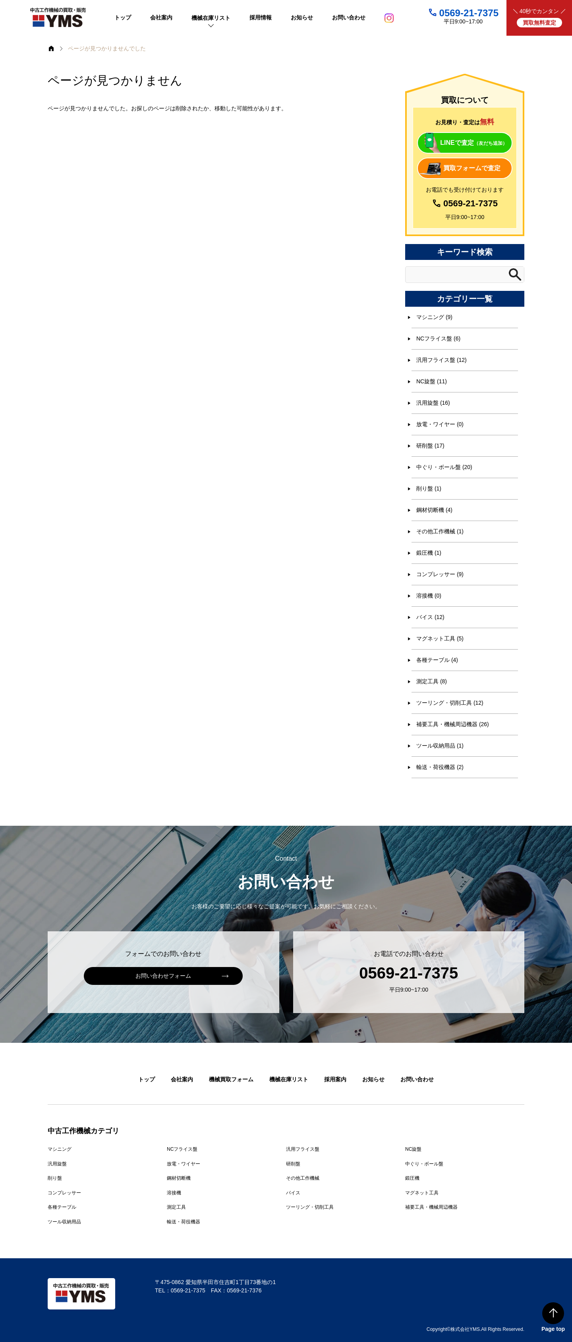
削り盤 (55, 1178)
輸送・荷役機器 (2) (440, 767)
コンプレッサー (64, 1193)
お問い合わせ (417, 1079)
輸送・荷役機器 (183, 1222)
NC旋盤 (413, 1149)
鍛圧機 (412, 1178)
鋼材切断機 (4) (434, 510)
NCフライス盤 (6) (438, 338)
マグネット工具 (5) (440, 638)
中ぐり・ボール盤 (424, 1164)
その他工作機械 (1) (440, 531)
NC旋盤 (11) (431, 381)
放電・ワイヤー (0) (440, 424)
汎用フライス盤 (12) (441, 360)
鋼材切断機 (179, 1178)
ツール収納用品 (64, 1222)
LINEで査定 (473, 142)
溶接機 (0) (428, 595)
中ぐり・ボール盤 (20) (444, 467)
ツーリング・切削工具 (310, 1207)
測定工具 (176, 1207)
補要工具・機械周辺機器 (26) (452, 724)
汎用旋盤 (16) (433, 403)
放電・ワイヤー (183, 1164)
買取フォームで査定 (471, 168)
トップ (146, 1079)
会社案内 (182, 1079)
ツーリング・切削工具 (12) (449, 703)
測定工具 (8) (431, 681)
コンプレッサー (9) (440, 574)
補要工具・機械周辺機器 (431, 1207)
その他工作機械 (302, 1178)
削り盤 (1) (428, 488)
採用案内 (335, 1079)
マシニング (60, 1149)
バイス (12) (430, 617)
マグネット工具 (422, 1193)
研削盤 (293, 1164)
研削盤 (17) (430, 445)
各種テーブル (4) (437, 660)
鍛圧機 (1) (428, 553)
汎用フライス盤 (302, 1149)
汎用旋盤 (57, 1164)
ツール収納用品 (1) (440, 745)
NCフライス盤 (182, 1149)
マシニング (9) (434, 317)
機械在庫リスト (288, 1079)
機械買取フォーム (231, 1079)
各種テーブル (62, 1207)
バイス (293, 1193)
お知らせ (373, 1079)
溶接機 (174, 1193)
